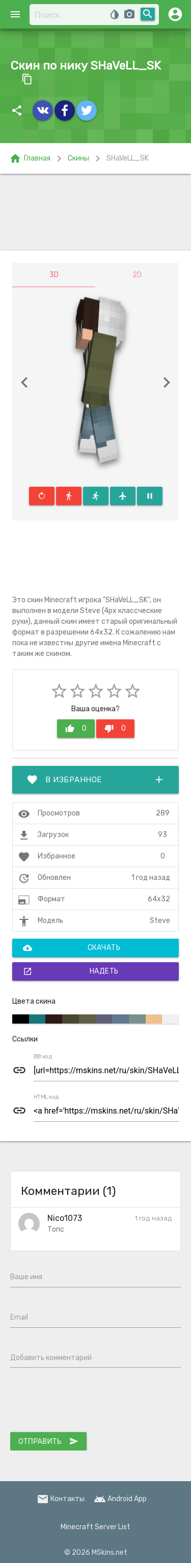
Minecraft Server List (95, 1527)
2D (137, 274)
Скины (78, 158)
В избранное (95, 780)
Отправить (48, 1441)
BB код (43, 1056)
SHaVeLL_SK (127, 158)
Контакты (61, 1498)
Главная (29, 158)
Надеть (71, 971)
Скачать (71, 948)
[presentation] (87, 1402)
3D (54, 274)
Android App (120, 1498)
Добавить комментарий (51, 1357)
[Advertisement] (95, 212)
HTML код (46, 1097)
